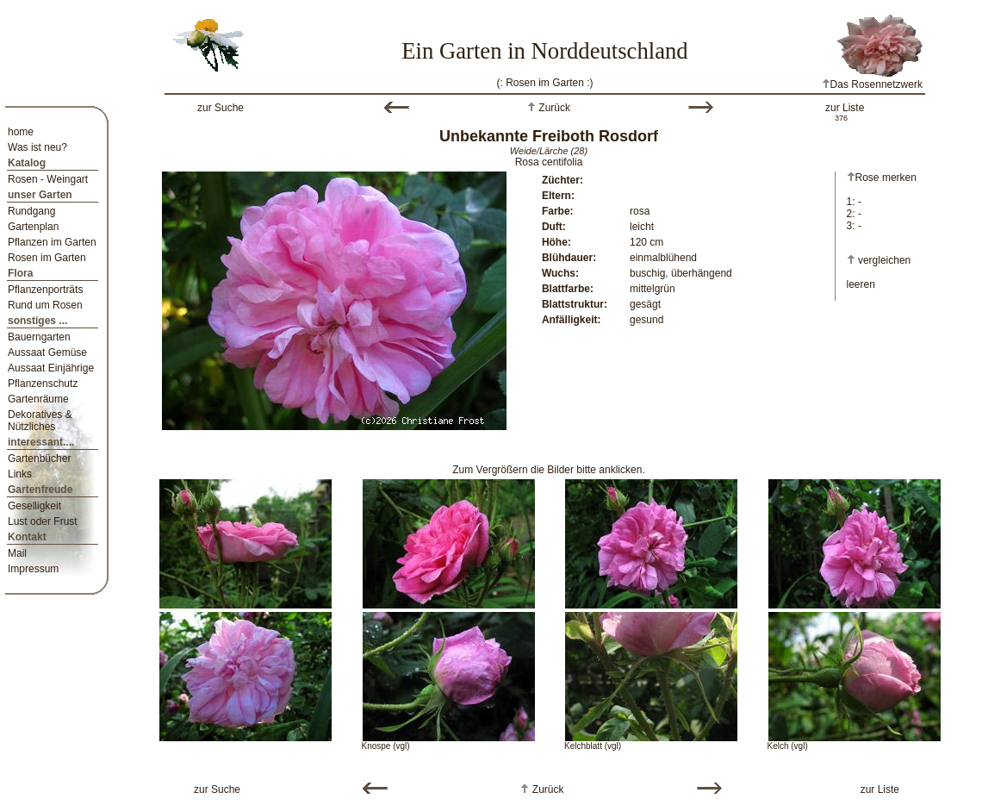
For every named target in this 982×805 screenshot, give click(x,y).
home (21, 132)
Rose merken (882, 178)
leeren (861, 284)
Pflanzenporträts (45, 290)
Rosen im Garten (47, 258)
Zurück (553, 108)
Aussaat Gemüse (47, 352)
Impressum (33, 569)
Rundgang (31, 211)
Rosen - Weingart (48, 179)
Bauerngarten (39, 337)
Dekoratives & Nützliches (40, 421)
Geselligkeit (34, 506)
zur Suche (220, 108)
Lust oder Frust (43, 521)
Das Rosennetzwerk (872, 84)
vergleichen (884, 260)
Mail (17, 553)
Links (20, 474)
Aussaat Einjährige (51, 368)
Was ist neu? (37, 147)
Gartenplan (33, 227)
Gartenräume (38, 399)
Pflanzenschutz (43, 384)
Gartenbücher (39, 458)
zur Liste (844, 108)
